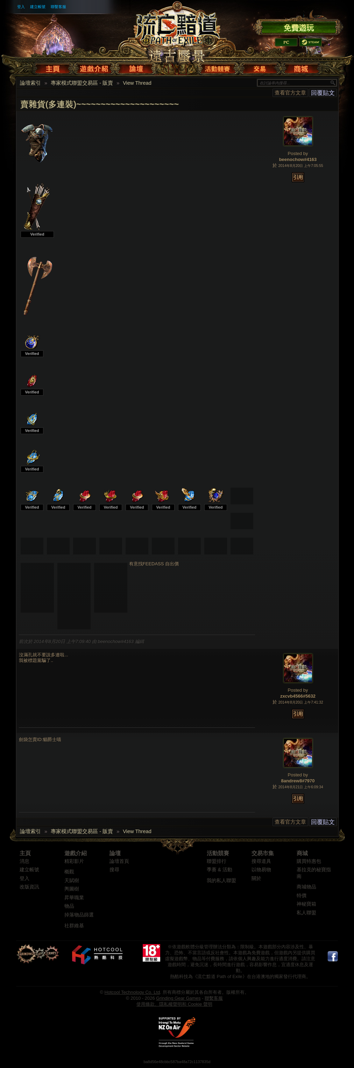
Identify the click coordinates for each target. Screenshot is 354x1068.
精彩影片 (74, 861)
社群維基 (74, 925)
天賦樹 (71, 880)
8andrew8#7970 (297, 780)
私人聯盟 (306, 912)
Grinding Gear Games (178, 998)
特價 (301, 895)
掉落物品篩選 (79, 914)
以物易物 (261, 869)
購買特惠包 (309, 861)
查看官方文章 (290, 93)
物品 (69, 906)
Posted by (298, 153)
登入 (21, 7)
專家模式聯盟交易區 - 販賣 (82, 83)
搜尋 (114, 869)
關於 (256, 878)
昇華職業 (74, 897)
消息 (24, 861)
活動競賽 (218, 853)
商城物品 (306, 886)
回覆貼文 (323, 92)
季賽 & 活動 (219, 869)
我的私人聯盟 (221, 880)
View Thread (137, 83)
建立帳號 (37, 7)
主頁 (25, 853)
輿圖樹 (71, 889)
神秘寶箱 (306, 904)
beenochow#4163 (298, 159)
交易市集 (263, 853)
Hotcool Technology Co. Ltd (132, 992)
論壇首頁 (119, 861)
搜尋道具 (261, 861)
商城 (302, 853)
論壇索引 (30, 83)
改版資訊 (29, 886)
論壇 (115, 853)
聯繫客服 (58, 7)
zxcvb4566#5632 (298, 696)
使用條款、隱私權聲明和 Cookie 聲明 (174, 1004)
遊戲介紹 (75, 853)
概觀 (69, 871)
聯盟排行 (216, 861)
